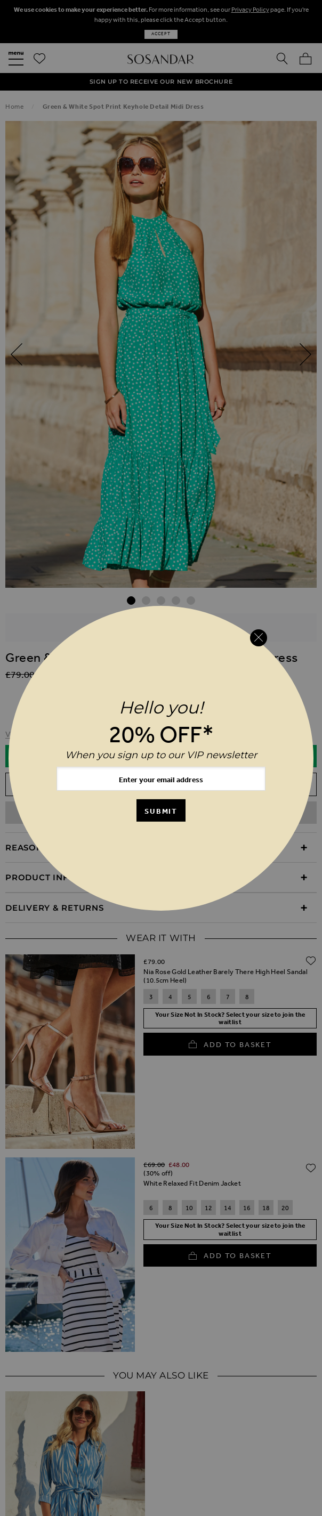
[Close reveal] (258, 637)
